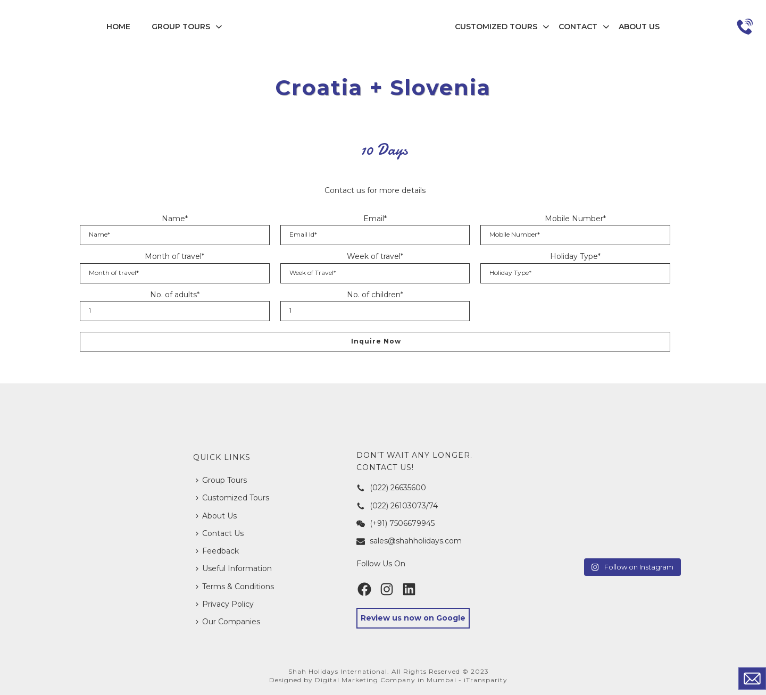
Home (118, 26)
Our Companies (228, 621)
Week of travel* (375, 256)
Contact (578, 26)
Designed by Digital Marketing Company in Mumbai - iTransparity (388, 680)
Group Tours (181, 26)
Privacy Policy (225, 604)
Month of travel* (174, 256)
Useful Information (234, 568)
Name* (175, 218)
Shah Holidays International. (338, 671)
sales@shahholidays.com (409, 541)
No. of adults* (174, 294)
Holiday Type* (575, 256)
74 (433, 505)
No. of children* (375, 294)
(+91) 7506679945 (395, 523)
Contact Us (220, 533)
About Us (639, 26)
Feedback (217, 551)
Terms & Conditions (235, 586)
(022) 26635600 (391, 487)
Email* (375, 218)
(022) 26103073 (391, 505)
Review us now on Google (413, 618)
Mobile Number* (575, 218)
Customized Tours (496, 26)
